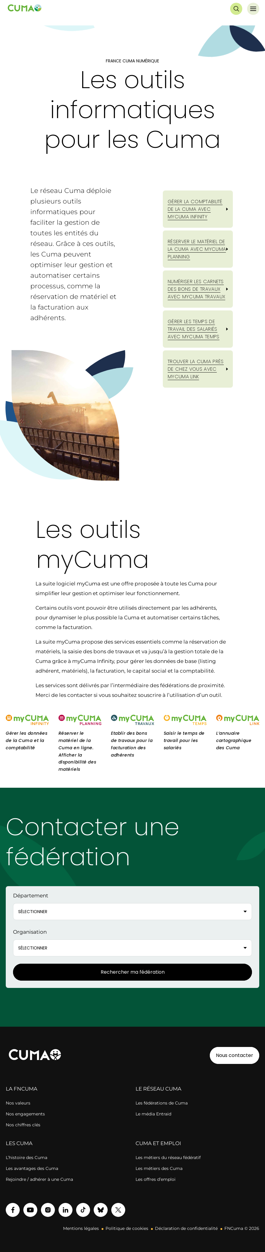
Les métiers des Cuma (159, 1168)
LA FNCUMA (21, 1089)
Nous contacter (234, 1055)
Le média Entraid (153, 1114)
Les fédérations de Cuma (162, 1103)
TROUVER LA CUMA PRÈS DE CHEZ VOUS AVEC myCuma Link (195, 369)
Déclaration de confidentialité (186, 1228)
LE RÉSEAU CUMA (158, 1089)
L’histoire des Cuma (26, 1157)
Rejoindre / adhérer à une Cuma (39, 1179)
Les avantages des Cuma (32, 1168)
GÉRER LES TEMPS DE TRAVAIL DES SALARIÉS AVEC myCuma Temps (193, 329)
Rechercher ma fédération (133, 972)
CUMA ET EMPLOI (158, 1143)
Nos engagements (25, 1114)
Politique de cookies (127, 1228)
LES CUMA (19, 1143)
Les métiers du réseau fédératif (168, 1157)
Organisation (30, 932)
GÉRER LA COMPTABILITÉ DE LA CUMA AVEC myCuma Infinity (195, 209)
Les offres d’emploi (156, 1179)
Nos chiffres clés (23, 1125)
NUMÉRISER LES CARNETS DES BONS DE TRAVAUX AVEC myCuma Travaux (196, 289)
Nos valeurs (18, 1103)
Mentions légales (81, 1228)
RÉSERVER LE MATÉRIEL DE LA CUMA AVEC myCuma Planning (197, 249)
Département (30, 896)
